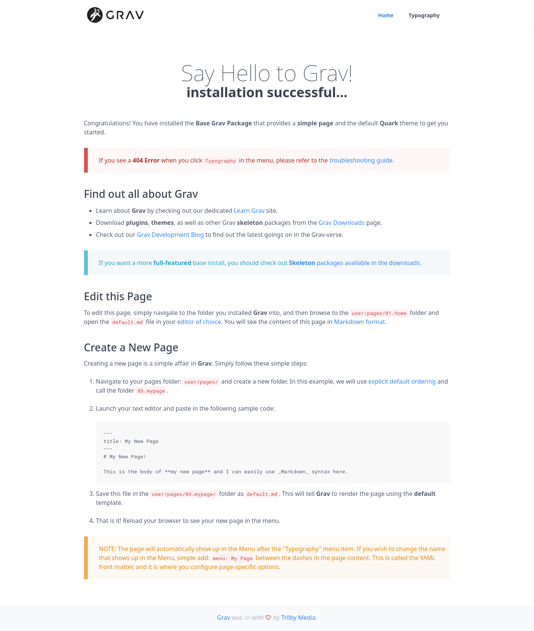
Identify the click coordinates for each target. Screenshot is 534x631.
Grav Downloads (342, 222)
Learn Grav (249, 210)
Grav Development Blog (170, 234)
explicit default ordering (402, 381)
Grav (223, 617)
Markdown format (359, 322)
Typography (424, 15)
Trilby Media (298, 617)
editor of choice (199, 322)
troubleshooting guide (361, 160)
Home (385, 15)
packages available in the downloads (354, 263)
